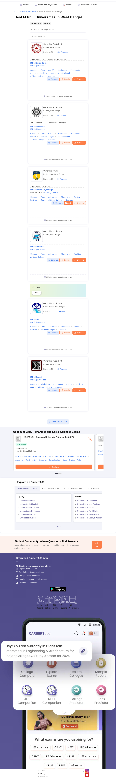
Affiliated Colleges (37, 76)
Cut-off (51, 70)
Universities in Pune (27, 514)
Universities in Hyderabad (30, 511)
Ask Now (96, 544)
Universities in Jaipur (28, 518)
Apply (69, 203)
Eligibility (18, 456)
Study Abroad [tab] (93, 488)
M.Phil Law (34, 319)
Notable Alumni (64, 73)
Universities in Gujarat (86, 508)
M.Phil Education (37, 126)
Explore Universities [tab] (50, 488)
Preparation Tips (72, 456)
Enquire (66, 79)
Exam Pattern (38, 456)
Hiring (42, 773)
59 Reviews (62, 116)
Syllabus (72, 460)
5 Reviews (61, 311)
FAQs (79, 460)
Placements (75, 70)
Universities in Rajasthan (87, 501)
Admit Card (83, 456)
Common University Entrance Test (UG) (48, 437)
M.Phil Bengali (36, 377)
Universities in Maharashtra (88, 514)
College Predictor (54, 460)
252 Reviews (62, 52)
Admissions (62, 70)
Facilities (43, 73)
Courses (33, 70)
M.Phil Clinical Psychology (41, 190)
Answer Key (20, 460)
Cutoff (34, 460)
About (42, 771)
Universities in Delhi (27, 501)
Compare (52, 76)
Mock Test (48, 456)
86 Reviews (62, 179)
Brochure (79, 79)
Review (33, 73)
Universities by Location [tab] (27, 488)
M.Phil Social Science (39, 63)
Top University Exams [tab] (73, 488)
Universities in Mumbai (29, 504)
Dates (65, 460)
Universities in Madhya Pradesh (89, 518)
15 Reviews (62, 369)
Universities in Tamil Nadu (87, 511)
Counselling (43, 460)
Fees (43, 70)
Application (27, 456)
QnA (52, 73)
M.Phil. (37, 66)
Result (28, 460)
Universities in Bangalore (29, 508)
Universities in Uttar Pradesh (88, 504)
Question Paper (59, 456)
